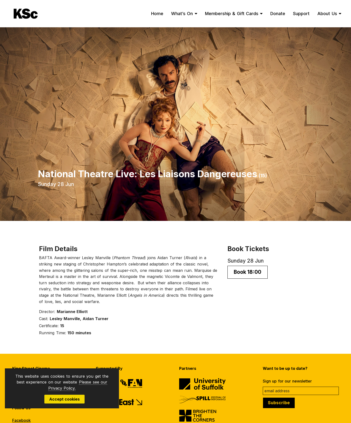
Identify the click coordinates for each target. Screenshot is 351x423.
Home (157, 13)
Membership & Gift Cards (232, 13)
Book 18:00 (247, 272)
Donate (277, 13)
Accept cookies (64, 399)
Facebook (21, 420)
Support (301, 13)
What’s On (182, 13)
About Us (327, 13)
